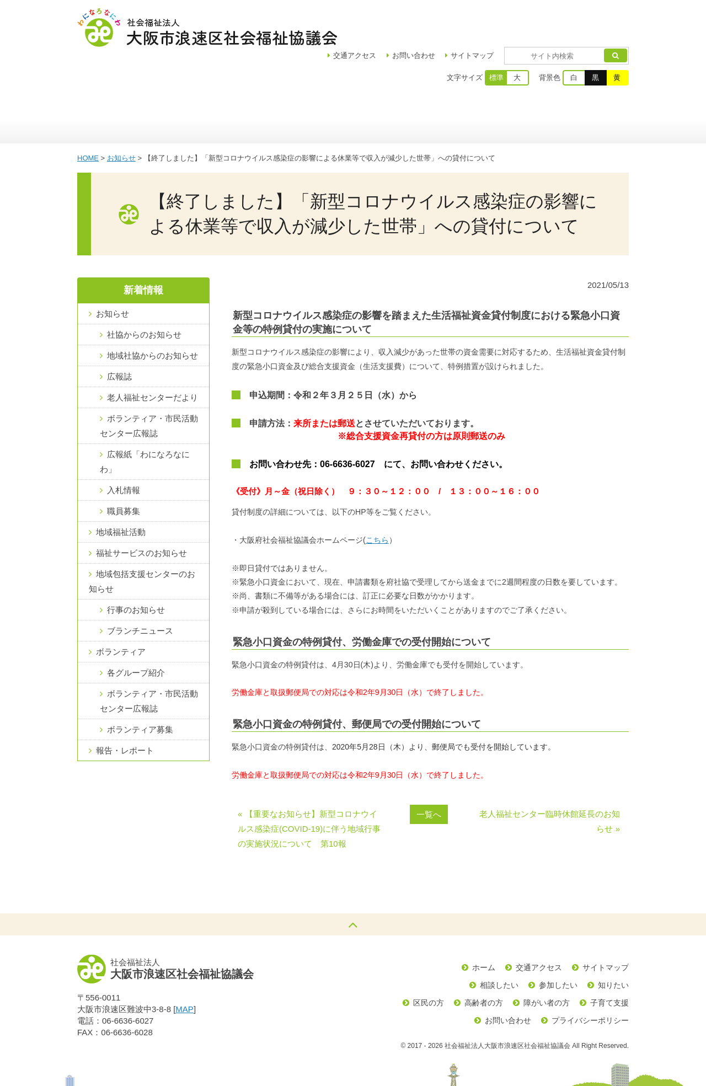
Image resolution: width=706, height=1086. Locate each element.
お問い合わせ (445, 16)
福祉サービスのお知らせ (141, 514)
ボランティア (509, 80)
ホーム (104, 80)
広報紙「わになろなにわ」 (145, 423)
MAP (184, 970)
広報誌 (119, 338)
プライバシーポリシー (590, 981)
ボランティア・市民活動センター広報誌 (149, 387)
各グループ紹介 (136, 634)
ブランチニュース (140, 592)
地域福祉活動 (121, 493)
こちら (377, 501)
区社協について (172, 80)
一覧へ (428, 775)
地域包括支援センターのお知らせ (142, 543)
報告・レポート (125, 711)
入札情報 (123, 451)
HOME (88, 119)
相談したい (499, 946)
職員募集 (123, 472)
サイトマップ (504, 16)
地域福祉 (252, 80)
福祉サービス (429, 80)
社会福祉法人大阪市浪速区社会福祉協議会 (207, 27)
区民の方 (428, 964)
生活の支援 (589, 80)
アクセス (386, 16)
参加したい (558, 946)
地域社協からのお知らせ (152, 317)
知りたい (613, 946)
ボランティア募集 (140, 691)
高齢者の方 (483, 964)
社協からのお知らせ (144, 296)
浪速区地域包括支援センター (340, 80)
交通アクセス (539, 928)
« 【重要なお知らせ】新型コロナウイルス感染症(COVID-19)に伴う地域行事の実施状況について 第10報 (309, 790)
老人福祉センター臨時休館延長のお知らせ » (549, 783)
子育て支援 (609, 964)
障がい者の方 (546, 964)
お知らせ (121, 119)
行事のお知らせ (136, 571)
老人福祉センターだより (152, 358)
